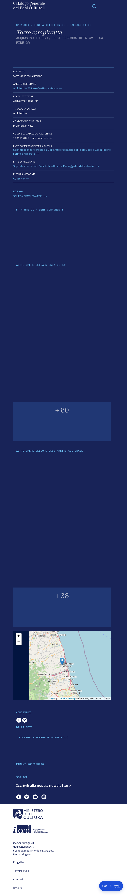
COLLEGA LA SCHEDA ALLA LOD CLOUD (43, 737)
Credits (17, 888)
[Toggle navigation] (94, 6)
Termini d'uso (21, 870)
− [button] (18, 642)
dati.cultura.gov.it (23, 846)
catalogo (22, 25)
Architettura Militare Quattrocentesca (35, 88)
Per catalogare (22, 854)
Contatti (18, 879)
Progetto (18, 862)
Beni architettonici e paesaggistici (62, 25)
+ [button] (18, 636)
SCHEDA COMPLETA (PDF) (27, 196)
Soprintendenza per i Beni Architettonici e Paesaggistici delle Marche (53, 166)
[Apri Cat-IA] (111, 886)
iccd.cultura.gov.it (23, 843)
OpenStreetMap (68, 698)
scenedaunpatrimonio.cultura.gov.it (34, 850)
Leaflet (52, 698)
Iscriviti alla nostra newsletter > (43, 785)
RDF (15, 191)
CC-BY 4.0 (19, 178)
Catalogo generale (29, 5)
